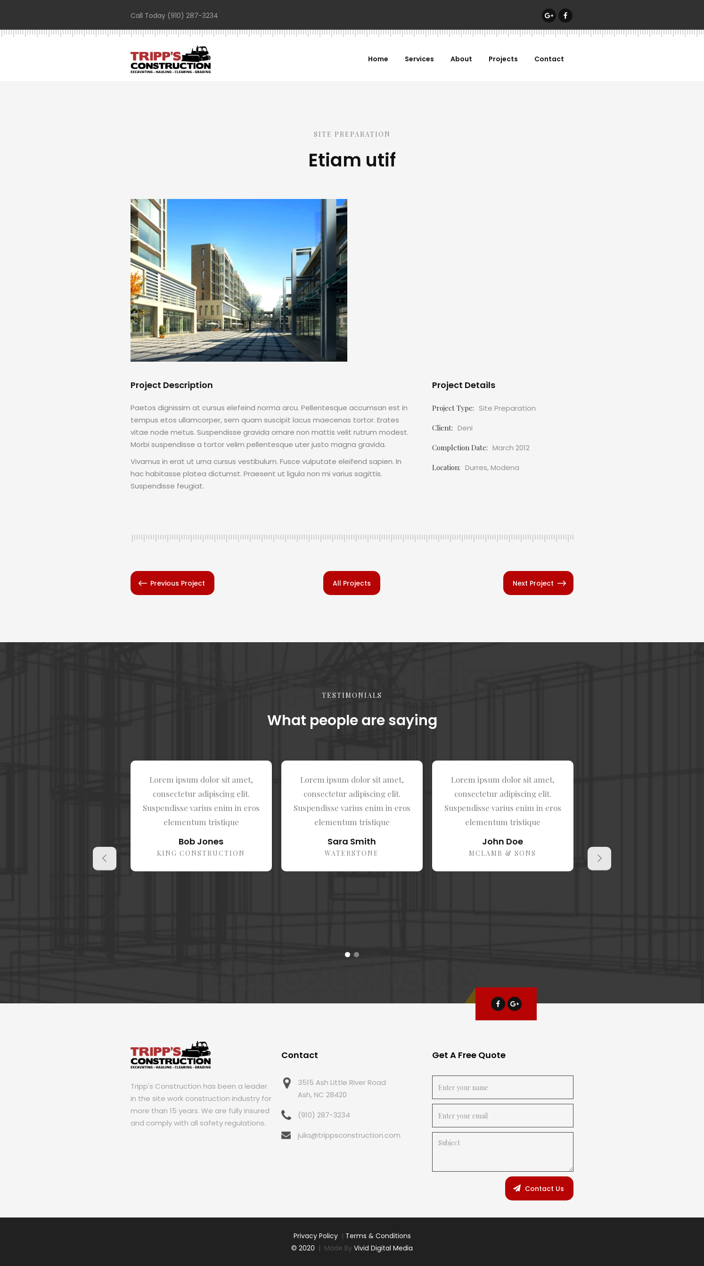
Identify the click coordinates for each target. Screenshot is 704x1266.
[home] (171, 59)
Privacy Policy (316, 1236)
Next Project (533, 583)
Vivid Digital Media (383, 1248)
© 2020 (303, 1248)
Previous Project (177, 583)
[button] (104, 858)
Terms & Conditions (378, 1236)
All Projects (352, 583)
